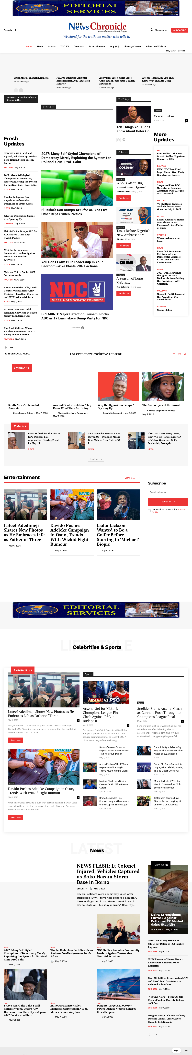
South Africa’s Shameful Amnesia (31, 77)
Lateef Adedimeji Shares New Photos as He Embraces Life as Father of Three (170, 223)
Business (153, 951)
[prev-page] (16, 90)
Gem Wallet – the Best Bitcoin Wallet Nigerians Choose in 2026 (171, 156)
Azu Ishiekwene (123, 191)
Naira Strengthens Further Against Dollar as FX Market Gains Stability (167, 919)
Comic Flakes (164, 116)
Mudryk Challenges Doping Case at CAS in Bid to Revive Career (113, 784)
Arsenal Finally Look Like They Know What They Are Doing (158, 79)
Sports (86, 703)
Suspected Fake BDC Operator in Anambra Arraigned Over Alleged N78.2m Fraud (170, 189)
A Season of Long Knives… (129, 280)
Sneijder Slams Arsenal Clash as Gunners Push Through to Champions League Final (159, 712)
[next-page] (21, 90)
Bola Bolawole (122, 287)
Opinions (8, 223)
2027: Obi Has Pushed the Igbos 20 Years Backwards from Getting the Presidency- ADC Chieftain (170, 278)
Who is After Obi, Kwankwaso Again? (131, 185)
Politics (8, 242)
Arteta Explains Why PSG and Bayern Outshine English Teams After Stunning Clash (114, 767)
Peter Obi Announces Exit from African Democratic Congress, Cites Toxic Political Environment (169, 257)
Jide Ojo (120, 239)
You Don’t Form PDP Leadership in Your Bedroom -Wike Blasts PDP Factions (72, 264)
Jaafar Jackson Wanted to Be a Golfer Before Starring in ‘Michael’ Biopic (118, 534)
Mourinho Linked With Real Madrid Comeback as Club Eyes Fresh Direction (167, 784)
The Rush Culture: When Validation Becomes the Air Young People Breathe (19, 331)
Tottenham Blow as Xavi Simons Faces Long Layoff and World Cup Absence (167, 801)
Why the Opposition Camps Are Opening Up (19, 217)
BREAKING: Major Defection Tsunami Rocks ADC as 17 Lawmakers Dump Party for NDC (75, 316)
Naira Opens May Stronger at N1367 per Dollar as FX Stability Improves (166, 943)
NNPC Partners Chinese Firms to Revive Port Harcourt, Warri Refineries (166, 962)
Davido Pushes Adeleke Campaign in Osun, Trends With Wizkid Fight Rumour (69, 534)
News (7, 189)
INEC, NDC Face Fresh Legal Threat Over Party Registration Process (170, 172)
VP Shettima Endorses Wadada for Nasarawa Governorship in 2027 (169, 206)
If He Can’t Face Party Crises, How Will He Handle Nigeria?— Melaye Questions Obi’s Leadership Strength (164, 438)
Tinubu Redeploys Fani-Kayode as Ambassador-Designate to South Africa (18, 200)
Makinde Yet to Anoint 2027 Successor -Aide (19, 273)
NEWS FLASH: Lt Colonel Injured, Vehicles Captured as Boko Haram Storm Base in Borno (20, 158)
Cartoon (158, 110)
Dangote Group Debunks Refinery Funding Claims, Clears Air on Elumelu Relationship (166, 1018)
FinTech (161, 150)
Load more (77, 327)
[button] (10, 30)
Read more (124, 198)
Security (8, 167)
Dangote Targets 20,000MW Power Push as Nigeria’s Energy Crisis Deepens (116, 1009)
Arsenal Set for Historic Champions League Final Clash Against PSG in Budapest (102, 714)
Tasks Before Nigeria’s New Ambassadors (133, 232)
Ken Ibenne (157, 929)
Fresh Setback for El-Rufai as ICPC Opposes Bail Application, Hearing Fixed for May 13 (44, 438)
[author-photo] (10, 413)
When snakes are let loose (168, 240)
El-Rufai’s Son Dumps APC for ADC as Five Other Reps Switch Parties (20, 234)
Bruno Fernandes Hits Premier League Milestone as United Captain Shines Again (114, 801)
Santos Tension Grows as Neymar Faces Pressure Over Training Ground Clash (114, 750)
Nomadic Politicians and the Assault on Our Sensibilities (170, 296)
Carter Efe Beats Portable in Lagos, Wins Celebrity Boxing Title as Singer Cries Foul (168, 767)
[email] (168, 492)
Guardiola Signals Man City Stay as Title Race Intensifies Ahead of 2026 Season (168, 750)
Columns (120, 179)
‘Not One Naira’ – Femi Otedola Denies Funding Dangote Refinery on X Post (166, 1000)
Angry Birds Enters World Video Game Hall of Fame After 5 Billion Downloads (117, 80)
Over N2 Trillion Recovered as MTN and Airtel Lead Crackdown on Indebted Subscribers (168, 981)
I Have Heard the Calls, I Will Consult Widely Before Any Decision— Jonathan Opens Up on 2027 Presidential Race (21, 292)
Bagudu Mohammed (112, 413)
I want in (168, 501)
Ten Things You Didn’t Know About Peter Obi (133, 129)
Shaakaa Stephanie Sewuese (72, 413)
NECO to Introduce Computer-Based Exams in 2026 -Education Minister (73, 80)
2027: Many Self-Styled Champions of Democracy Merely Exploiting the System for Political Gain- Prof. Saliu (20, 180)
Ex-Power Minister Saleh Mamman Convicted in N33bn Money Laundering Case (20, 312)
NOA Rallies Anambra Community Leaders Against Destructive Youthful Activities (19, 254)
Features (9, 339)
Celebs (160, 216)
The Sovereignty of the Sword (161, 405)
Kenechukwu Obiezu (23, 413)
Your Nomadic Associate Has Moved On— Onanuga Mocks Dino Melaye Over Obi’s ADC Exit (104, 438)
